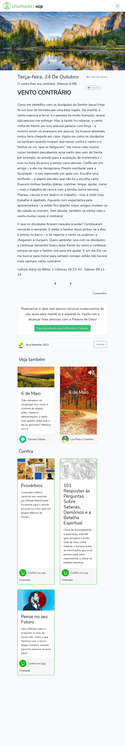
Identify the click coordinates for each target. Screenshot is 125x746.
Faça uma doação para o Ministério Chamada (62, 328)
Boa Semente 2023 (37, 344)
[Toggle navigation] (117, 6)
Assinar (100, 344)
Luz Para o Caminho (82, 439)
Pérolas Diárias (37, 439)
